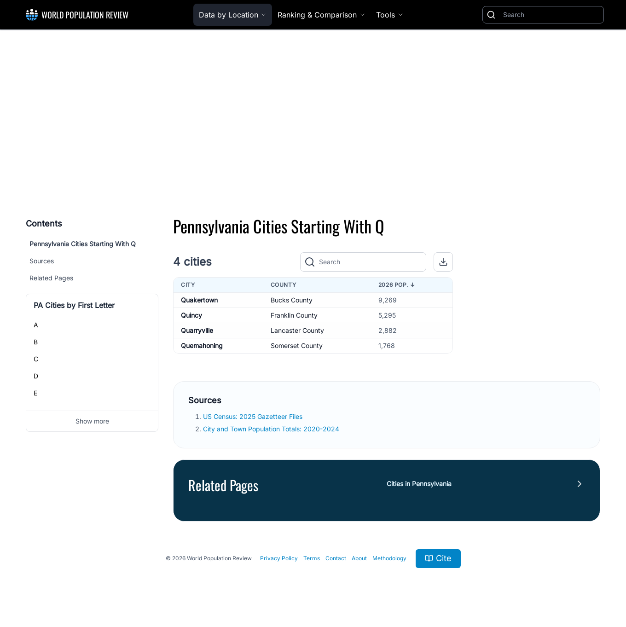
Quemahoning (202, 345)
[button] (443, 262)
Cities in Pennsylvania (419, 484)
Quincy (191, 315)
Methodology (389, 558)
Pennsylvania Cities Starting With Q (82, 244)
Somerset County (297, 345)
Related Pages (51, 278)
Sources (41, 261)
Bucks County (292, 300)
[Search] (551, 14)
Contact (335, 558)
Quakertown (199, 300)
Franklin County (294, 315)
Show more (92, 421)
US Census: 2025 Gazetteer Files (253, 416)
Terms (311, 558)
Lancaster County (297, 330)
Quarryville (197, 330)
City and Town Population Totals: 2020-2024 (272, 429)
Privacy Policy (279, 558)
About (359, 558)
